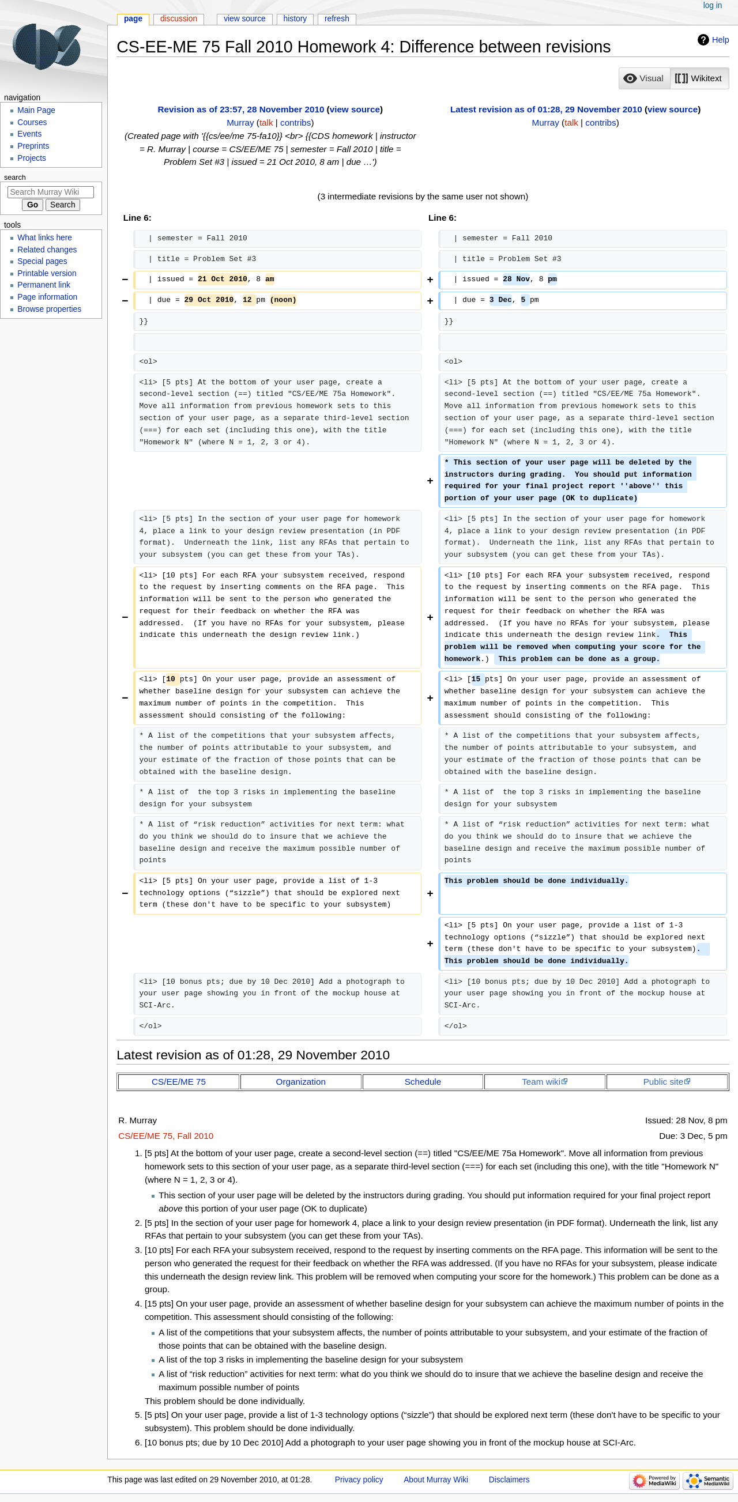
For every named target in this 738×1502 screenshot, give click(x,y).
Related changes (47, 250)
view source (355, 109)
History (295, 18)
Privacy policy (359, 1479)
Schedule (423, 1081)
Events (29, 134)
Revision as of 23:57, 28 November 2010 (241, 109)
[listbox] (674, 78)
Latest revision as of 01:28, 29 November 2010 (546, 109)
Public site (663, 1081)
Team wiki (541, 1081)
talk (266, 122)
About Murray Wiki (436, 1479)
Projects (31, 158)
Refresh (337, 18)
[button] (645, 78)
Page (133, 18)
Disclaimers (509, 1479)
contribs (295, 122)
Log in (712, 5)
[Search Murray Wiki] (50, 192)
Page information (47, 297)
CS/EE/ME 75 (179, 1081)
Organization (301, 1081)
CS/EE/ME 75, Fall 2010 (165, 1136)
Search (15, 177)
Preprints (33, 146)
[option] (644, 78)
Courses (32, 122)
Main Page (36, 110)
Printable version (46, 273)
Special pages (42, 261)
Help (720, 39)
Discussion (178, 18)
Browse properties (49, 309)
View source (245, 18)
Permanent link (43, 285)
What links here (44, 237)
